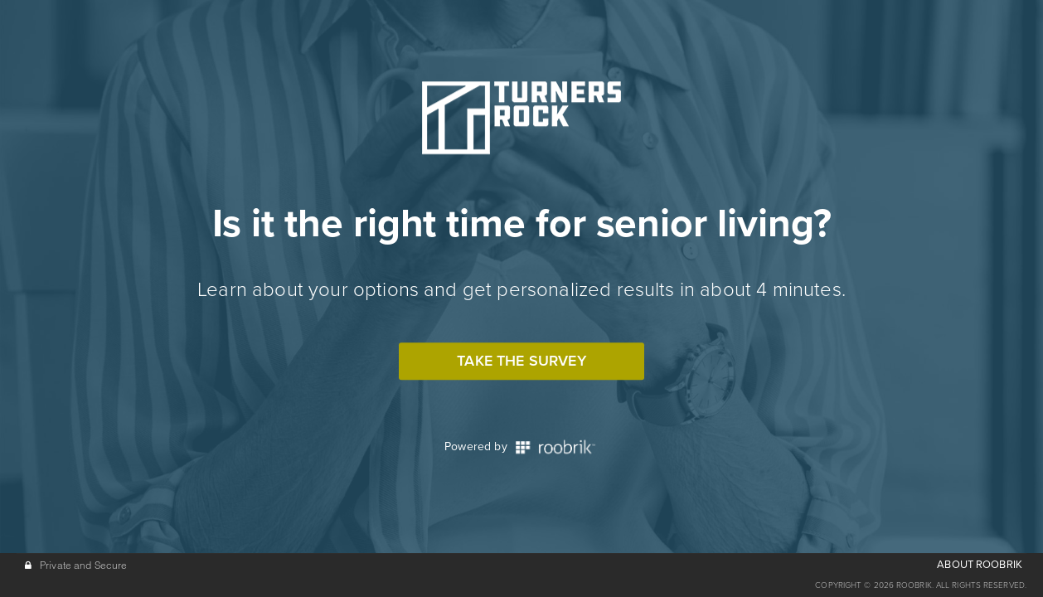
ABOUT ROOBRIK (979, 564)
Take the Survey (521, 361)
